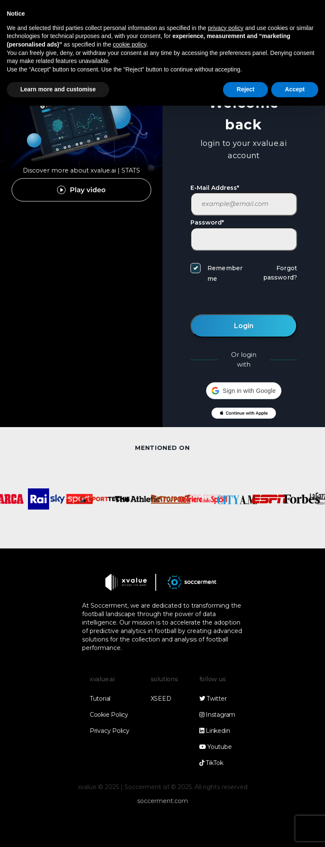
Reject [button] (245, 89)
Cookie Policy (109, 714)
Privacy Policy (109, 731)
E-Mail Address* (214, 188)
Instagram (217, 714)
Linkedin (214, 731)
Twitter (213, 698)
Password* (207, 222)
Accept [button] (295, 89)
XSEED (161, 698)
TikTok (211, 763)
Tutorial (100, 698)
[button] (243, 390)
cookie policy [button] (129, 44)
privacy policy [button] (225, 28)
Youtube (215, 747)
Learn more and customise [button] (58, 89)
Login (243, 326)
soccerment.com (162, 801)
